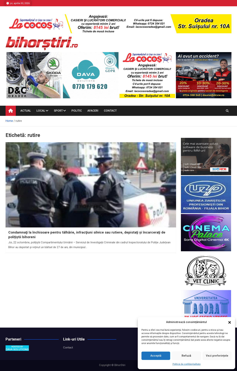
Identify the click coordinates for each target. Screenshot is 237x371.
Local (40, 110)
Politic (76, 110)
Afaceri (92, 110)
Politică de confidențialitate (187, 364)
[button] (229, 322)
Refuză (186, 355)
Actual (25, 110)
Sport (58, 110)
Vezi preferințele (217, 355)
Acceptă (155, 355)
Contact (110, 110)
